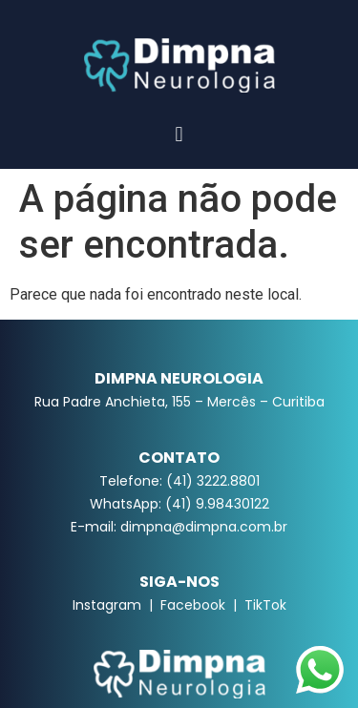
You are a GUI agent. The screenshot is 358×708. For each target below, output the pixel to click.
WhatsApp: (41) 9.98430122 (179, 503)
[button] (179, 134)
